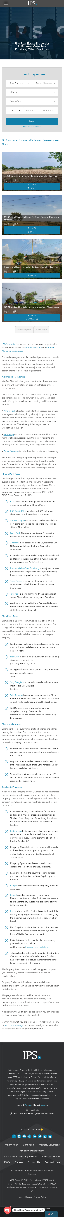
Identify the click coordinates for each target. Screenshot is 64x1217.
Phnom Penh (36, 1077)
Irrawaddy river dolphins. (37, 947)
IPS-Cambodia (8, 344)
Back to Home (52, 1162)
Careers (19, 1162)
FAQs (7, 1162)
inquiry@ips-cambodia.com (41, 1113)
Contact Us (34, 1162)
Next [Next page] (41, 329)
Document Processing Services (20, 1156)
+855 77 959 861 (19, 1113)
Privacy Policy (40, 1197)
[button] (6, 3)
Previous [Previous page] (24, 329)
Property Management (32, 1151)
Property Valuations (49, 1145)
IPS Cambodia (17, 1170)
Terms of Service (25, 1197)
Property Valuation (33, 347)
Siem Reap (51, 1077)
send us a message (14, 1025)
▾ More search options (32, 126)
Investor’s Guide (51, 1156)
